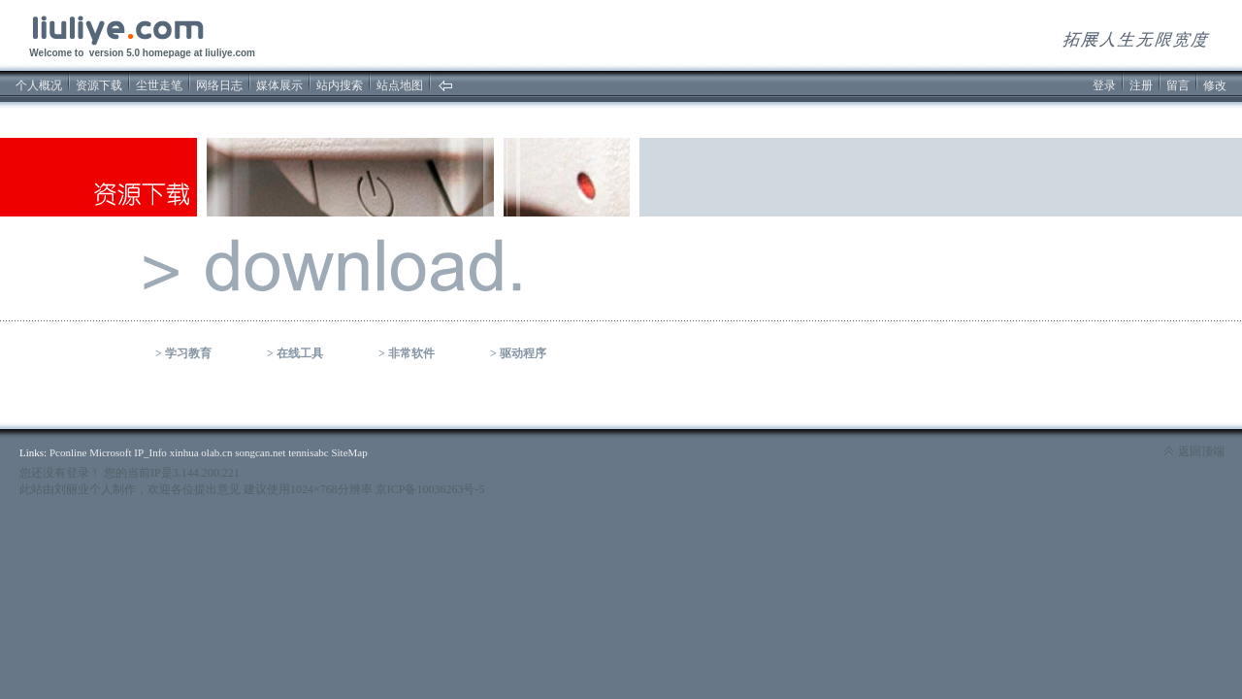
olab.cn (216, 452)
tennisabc (308, 452)
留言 (1178, 85)
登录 (1104, 85)
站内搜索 (339, 85)
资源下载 (99, 85)
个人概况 (39, 85)
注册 (1141, 85)
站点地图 (399, 85)
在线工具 (300, 353)
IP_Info (150, 452)
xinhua (184, 452)
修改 (1214, 85)
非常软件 (411, 353)
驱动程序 (523, 353)
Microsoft (110, 452)
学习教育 (188, 353)
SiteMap (349, 452)
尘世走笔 (159, 85)
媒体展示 (279, 85)
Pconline (68, 452)
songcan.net (260, 452)
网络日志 (219, 85)
